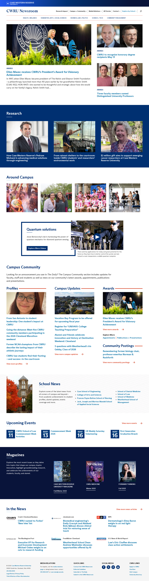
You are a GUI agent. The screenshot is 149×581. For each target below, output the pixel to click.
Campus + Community (78, 11)
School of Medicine (126, 397)
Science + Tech (97, 18)
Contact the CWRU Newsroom (83, 567)
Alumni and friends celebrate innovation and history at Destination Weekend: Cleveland (74, 338)
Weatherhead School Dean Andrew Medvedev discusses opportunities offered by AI (77, 545)
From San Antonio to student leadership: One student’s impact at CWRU (24, 321)
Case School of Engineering (88, 391)
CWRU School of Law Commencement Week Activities (26, 434)
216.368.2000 (10, 571)
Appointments (109, 338)
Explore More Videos (37, 248)
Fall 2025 (122, 488)
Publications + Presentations (129, 338)
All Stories (107, 11)
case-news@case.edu (57, 572)
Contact (116, 11)
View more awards (113, 329)
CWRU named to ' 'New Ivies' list (30, 522)
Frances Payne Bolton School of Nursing (94, 398)
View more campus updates (69, 354)
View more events (132, 423)
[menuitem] (30, 18)
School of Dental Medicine (129, 391)
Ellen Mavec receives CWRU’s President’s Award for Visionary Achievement (119, 321)
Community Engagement (116, 18)
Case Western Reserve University (21, 565)
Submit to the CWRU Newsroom (83, 574)
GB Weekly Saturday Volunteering (94, 432)
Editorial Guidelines (80, 569)
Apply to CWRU (134, 567)
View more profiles (17, 363)
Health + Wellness (30, 18)
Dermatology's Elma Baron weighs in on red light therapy (122, 523)
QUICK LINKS (79, 563)
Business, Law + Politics (79, 18)
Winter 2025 (91, 488)
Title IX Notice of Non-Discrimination (17, 576)
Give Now (132, 569)
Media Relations (95, 11)
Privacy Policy (19, 573)
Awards (9, 68)
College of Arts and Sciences (89, 395)
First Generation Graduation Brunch (129, 432)
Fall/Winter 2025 (60, 491)
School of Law (124, 394)
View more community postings (119, 362)
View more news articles (126, 509)
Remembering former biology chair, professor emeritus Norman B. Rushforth (121, 354)
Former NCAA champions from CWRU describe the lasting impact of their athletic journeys (25, 347)
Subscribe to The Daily (80, 572)
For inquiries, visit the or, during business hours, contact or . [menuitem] (52, 569)
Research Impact (62, 11)
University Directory (135, 574)
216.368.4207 (44, 572)
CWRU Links (134, 563)
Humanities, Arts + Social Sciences (54, 18)
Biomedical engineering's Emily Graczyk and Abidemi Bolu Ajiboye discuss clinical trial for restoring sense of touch (77, 525)
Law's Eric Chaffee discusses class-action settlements (122, 543)
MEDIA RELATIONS (47, 563)
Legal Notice (10, 573)
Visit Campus (133, 572)
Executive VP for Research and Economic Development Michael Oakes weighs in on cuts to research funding (32, 546)
